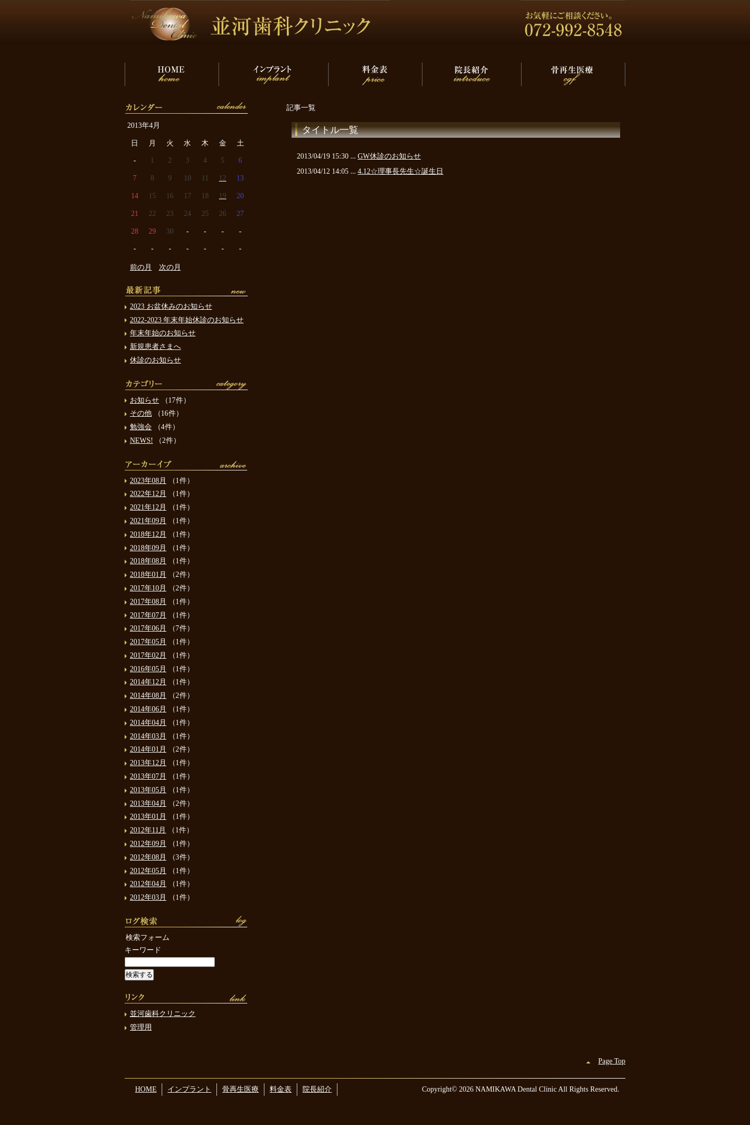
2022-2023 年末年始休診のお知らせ (187, 320)
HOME (172, 74)
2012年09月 (148, 844)
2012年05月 (148, 871)
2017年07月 (148, 615)
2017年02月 (148, 655)
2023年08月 (148, 481)
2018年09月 (148, 548)
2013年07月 (148, 776)
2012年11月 (148, 830)
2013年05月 (148, 790)
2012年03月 (148, 897)
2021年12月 (148, 507)
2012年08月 (148, 857)
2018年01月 (148, 574)
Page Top (611, 1061)
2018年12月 (148, 534)
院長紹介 (471, 74)
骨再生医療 (573, 74)
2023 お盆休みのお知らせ (171, 306)
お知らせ (144, 400)
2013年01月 (148, 816)
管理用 (141, 1027)
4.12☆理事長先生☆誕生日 (401, 171)
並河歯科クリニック (163, 1014)
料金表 (375, 74)
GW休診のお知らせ (389, 156)
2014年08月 (148, 695)
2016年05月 (148, 669)
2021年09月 (148, 521)
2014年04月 (148, 723)
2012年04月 (148, 884)
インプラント (273, 74)
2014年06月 (148, 709)
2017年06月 (148, 628)
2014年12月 (148, 682)
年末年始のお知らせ (163, 333)
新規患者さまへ (155, 346)
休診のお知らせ (155, 360)
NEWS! (141, 440)
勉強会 (141, 427)
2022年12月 (148, 494)
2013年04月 (148, 803)
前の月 (141, 267)
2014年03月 (148, 736)
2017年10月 (148, 588)
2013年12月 (148, 763)
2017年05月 (148, 642)
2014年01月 (148, 749)
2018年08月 (148, 561)
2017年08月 (148, 602)
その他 (141, 413)
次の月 (170, 267)
